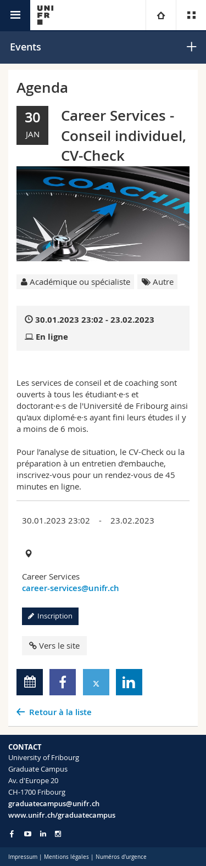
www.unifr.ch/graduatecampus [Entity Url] (61, 815)
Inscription (50, 616)
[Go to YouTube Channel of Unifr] (27, 833)
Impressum (22, 857)
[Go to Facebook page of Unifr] (11, 834)
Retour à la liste (60, 712)
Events (25, 46)
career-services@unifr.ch (70, 588)
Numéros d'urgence (121, 857)
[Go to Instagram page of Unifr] (58, 833)
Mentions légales (66, 857)
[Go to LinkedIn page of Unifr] (43, 833)
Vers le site (54, 645)
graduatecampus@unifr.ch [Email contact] (53, 803)
